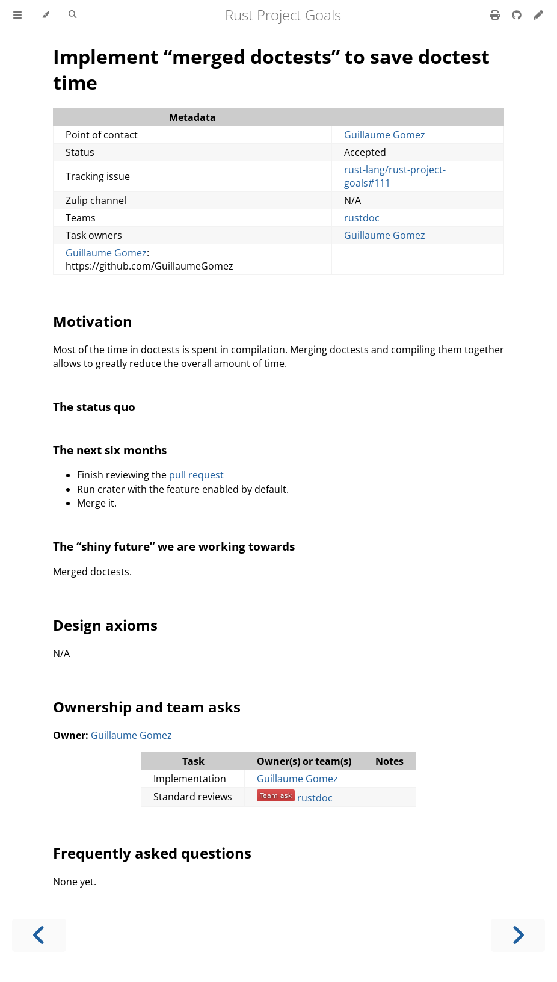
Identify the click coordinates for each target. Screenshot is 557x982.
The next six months (110, 449)
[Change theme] (45, 15)
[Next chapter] (518, 935)
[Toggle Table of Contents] (17, 15)
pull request (196, 474)
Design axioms (105, 625)
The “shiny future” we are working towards (174, 546)
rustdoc (362, 217)
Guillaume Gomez (384, 134)
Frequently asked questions (152, 853)
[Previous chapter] (39, 935)
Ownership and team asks (147, 707)
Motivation (92, 321)
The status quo (94, 406)
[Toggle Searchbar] (72, 15)
